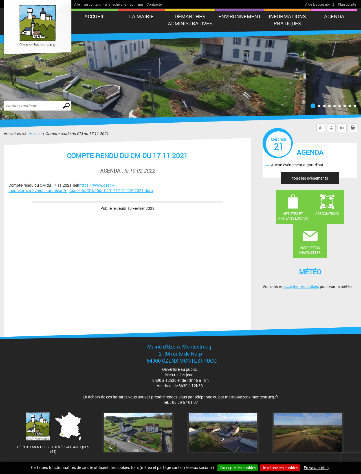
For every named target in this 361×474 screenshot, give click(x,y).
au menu (136, 4)
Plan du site (347, 4)
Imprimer (354, 128)
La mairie (141, 16)
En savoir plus (316, 467)
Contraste (154, 4)
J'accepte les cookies (237, 467)
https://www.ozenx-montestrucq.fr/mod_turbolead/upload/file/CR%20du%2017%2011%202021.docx (80, 187)
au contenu (92, 4)
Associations (327, 213)
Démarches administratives (190, 20)
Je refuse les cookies (280, 467)
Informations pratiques (287, 20)
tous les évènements (310, 178)
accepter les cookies (301, 286)
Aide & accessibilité (319, 4)
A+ (342, 128)
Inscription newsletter (310, 250)
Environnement (239, 16)
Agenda (334, 16)
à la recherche (115, 4)
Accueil (94, 16)
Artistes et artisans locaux (293, 216)
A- (321, 128)
